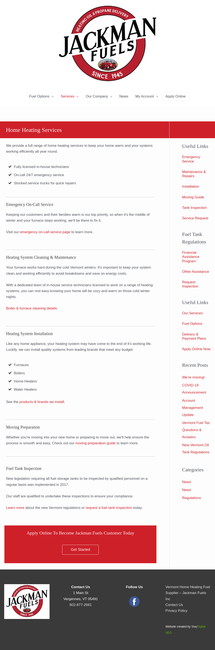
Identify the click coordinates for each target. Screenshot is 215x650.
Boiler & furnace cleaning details (31, 308)
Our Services (192, 313)
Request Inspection (190, 284)
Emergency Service (191, 159)
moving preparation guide (95, 443)
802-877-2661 (80, 605)
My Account (144, 96)
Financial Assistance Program (190, 257)
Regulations (191, 498)
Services (67, 96)
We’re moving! (193, 377)
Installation (190, 186)
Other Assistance (195, 272)
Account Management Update (192, 408)
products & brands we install (41, 402)
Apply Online (175, 96)
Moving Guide (193, 197)
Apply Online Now (196, 349)
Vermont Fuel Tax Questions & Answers (196, 430)
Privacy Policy (176, 611)
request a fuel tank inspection (109, 508)
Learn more (15, 508)
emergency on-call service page (45, 232)
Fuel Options (39, 96)
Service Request (195, 218)
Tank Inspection (194, 208)
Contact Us (174, 605)
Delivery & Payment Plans (194, 336)
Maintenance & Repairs (194, 174)
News (123, 96)
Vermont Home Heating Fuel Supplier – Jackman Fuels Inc (188, 593)
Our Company (97, 96)
